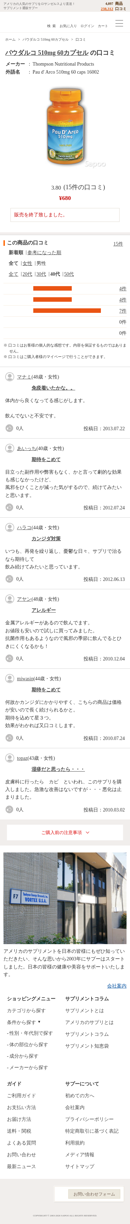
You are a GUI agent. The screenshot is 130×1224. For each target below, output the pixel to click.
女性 (27, 263)
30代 (41, 274)
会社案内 (117, 986)
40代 (55, 274)
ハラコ (24, 527)
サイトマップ (79, 1166)
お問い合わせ (21, 1154)
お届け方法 (19, 1119)
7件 (123, 311)
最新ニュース (21, 1166)
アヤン (24, 599)
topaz (22, 758)
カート (103, 26)
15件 (118, 244)
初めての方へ (79, 1095)
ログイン (87, 26)
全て (13, 263)
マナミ (24, 377)
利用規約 (75, 1143)
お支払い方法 (21, 1107)
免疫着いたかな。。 (53, 388)
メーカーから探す (28, 1067)
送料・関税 (19, 1131)
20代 (27, 274)
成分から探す (23, 1056)
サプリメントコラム (87, 1034)
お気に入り (68, 26)
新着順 (16, 252)
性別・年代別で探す (31, 1033)
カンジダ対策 (46, 538)
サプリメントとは (84, 1010)
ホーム (10, 39)
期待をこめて (46, 459)
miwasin (25, 678)
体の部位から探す (28, 1044)
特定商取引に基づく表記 (92, 1131)
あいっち (26, 448)
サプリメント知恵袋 (87, 1046)
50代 (69, 274)
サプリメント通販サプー (20, 22)
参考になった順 (44, 252)
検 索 (51, 26)
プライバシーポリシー (89, 1119)
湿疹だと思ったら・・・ (58, 769)
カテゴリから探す (26, 1010)
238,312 (107, 9)
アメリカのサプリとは (89, 1022)
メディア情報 (79, 1154)
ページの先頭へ (119, 1213)
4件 (123, 288)
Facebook (10, 1194)
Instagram (25, 1194)
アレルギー (44, 610)
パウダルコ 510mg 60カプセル (46, 39)
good (10, 428)
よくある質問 (21, 1143)
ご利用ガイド (21, 1095)
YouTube (40, 1194)
